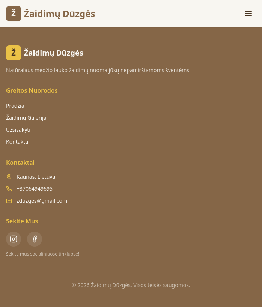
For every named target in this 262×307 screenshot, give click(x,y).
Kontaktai (18, 141)
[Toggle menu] (248, 13)
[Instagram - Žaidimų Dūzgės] (13, 239)
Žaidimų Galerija (26, 117)
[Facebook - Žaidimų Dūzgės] (34, 239)
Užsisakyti (18, 129)
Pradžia (15, 105)
